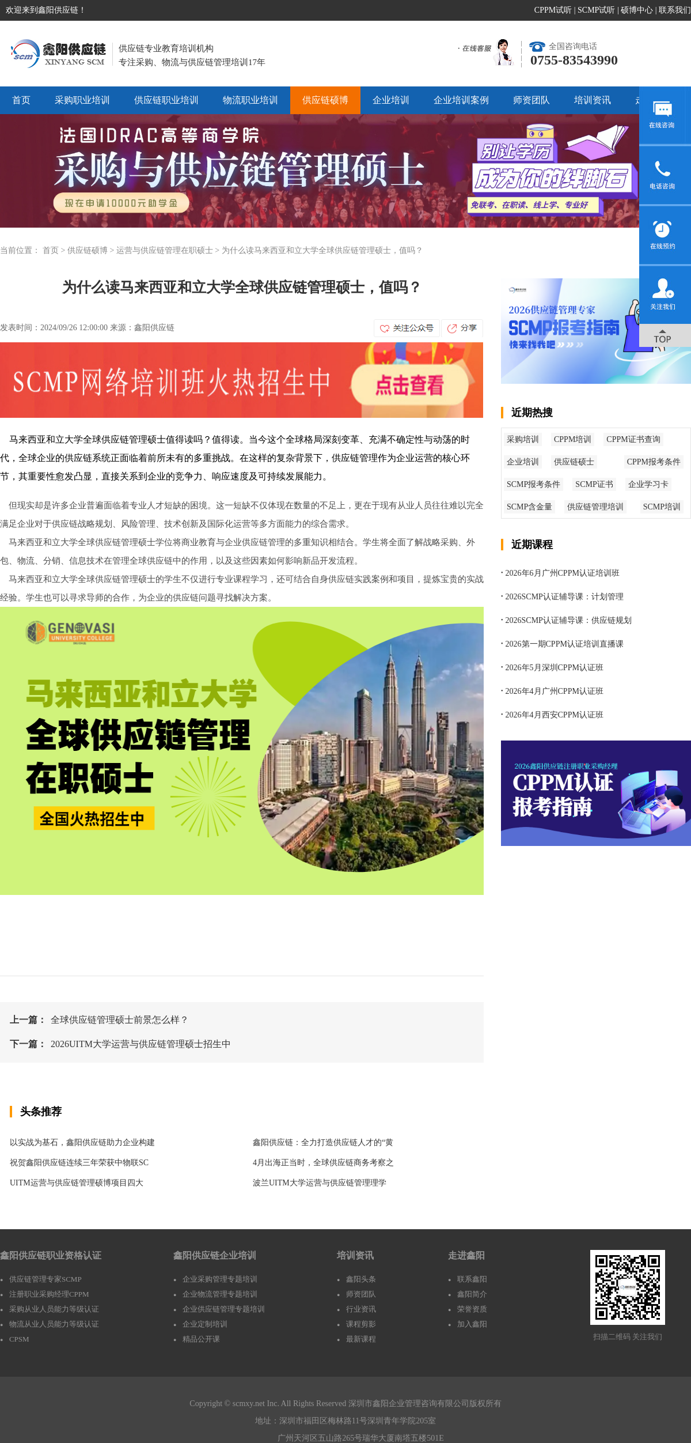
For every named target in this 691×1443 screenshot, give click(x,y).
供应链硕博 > (91, 250)
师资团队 (531, 100)
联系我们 (675, 10)
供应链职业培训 (166, 100)
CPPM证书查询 (633, 439)
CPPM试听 (553, 10)
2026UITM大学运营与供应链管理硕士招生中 (141, 1044)
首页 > (55, 250)
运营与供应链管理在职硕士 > (169, 250)
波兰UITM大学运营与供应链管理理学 (319, 1182)
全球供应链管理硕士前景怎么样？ (120, 1020)
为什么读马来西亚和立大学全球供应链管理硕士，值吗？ (322, 250)
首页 (21, 100)
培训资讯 (592, 100)
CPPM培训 (572, 439)
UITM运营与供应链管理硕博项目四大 (76, 1182)
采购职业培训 (82, 100)
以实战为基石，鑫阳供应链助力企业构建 (82, 1142)
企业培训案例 (461, 100)
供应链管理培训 (595, 507)
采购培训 (523, 439)
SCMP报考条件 (533, 484)
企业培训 (391, 100)
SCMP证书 (594, 484)
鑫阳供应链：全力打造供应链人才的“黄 (323, 1142)
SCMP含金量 (529, 507)
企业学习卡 (648, 484)
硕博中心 (637, 10)
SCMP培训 (662, 507)
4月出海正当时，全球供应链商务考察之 (323, 1162)
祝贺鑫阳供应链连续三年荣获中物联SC (79, 1162)
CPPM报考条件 (654, 462)
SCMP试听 (596, 10)
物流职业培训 (250, 100)
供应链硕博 (325, 100)
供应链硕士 (574, 462)
